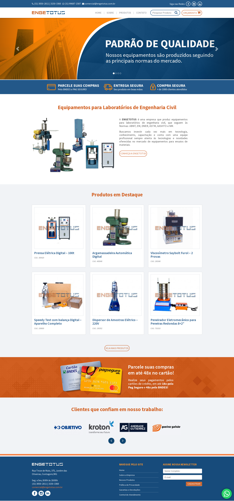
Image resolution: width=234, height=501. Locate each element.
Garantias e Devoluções (129, 490)
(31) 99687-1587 (73, 3)
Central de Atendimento (130, 495)
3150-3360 (56, 3)
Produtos (125, 12)
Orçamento (191, 12)
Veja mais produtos (117, 348)
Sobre (110, 12)
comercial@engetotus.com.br (100, 3)
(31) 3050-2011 (41, 3)
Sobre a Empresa (127, 475)
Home (98, 12)
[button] (17, 48)
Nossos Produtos (127, 480)
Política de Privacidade (129, 485)
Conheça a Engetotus (134, 153)
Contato (141, 12)
